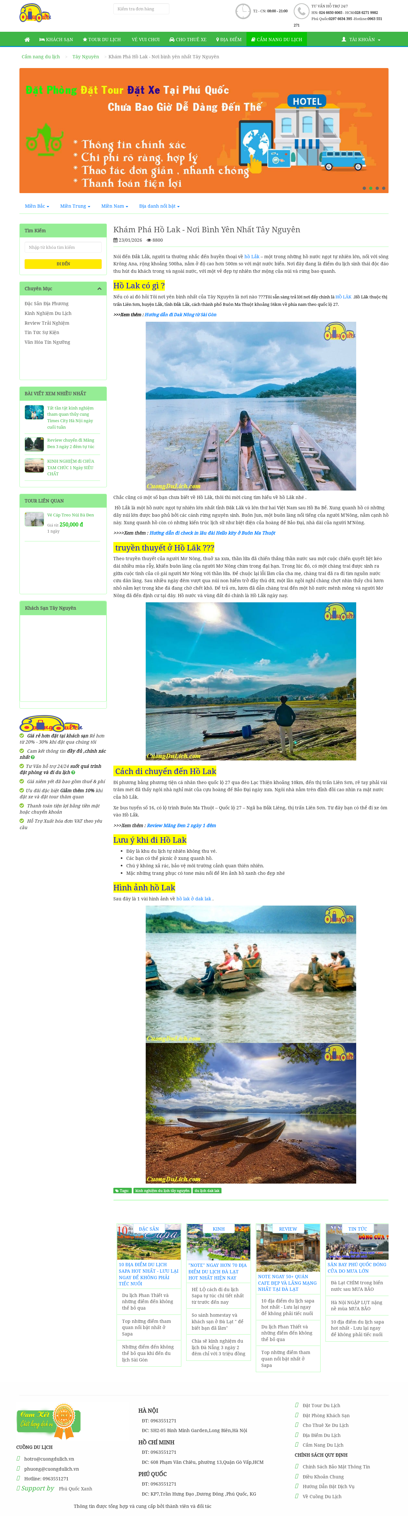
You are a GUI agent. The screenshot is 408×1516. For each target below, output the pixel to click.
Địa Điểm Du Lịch (322, 1435)
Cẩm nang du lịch (276, 39)
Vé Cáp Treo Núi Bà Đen (70, 515)
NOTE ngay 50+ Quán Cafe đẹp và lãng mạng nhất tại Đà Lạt (287, 1282)
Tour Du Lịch (102, 39)
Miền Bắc (37, 206)
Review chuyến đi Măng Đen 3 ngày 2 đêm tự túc (70, 443)
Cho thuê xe (188, 39)
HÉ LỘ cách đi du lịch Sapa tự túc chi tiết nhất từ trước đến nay (218, 1295)
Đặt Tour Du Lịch (321, 1405)
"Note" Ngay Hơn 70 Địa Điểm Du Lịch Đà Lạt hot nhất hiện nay (217, 1271)
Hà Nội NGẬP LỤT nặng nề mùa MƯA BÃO (356, 1305)
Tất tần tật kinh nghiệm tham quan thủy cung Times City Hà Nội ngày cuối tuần (70, 417)
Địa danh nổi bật (159, 206)
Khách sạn (56, 39)
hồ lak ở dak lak (193, 899)
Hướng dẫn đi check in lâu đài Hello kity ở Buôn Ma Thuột (212, 533)
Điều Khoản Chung (323, 1477)
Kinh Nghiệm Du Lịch (48, 313)
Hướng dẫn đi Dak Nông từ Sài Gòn (179, 315)
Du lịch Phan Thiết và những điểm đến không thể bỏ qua (147, 1301)
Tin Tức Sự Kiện (42, 332)
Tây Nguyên (86, 56)
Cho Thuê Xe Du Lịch (326, 1425)
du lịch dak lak (207, 1190)
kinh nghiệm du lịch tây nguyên (162, 1190)
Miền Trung (75, 206)
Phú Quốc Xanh (75, 1489)
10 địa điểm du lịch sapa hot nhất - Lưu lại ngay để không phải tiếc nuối (148, 1274)
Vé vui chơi (145, 39)
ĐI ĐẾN (63, 264)
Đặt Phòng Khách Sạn (326, 1415)
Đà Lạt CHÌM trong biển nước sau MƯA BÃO (357, 1285)
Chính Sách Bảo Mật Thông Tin (336, 1467)
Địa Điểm (229, 39)
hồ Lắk (251, 256)
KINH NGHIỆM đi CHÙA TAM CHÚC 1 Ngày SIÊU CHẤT (70, 467)
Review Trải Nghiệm (47, 323)
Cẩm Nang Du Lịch (323, 1445)
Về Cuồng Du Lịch (322, 1496)
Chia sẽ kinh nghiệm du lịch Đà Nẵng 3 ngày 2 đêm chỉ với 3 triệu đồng (218, 1347)
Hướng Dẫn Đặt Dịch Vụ (329, 1486)
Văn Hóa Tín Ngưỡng (47, 342)
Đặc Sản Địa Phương (47, 303)
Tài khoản (361, 39)
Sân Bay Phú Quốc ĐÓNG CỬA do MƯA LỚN (357, 1267)
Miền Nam (114, 206)
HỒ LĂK (343, 297)
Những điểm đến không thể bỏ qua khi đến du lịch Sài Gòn (148, 1353)
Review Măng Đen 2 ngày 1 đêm (181, 825)
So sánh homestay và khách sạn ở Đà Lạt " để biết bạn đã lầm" (218, 1321)
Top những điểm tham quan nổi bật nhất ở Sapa (146, 1327)
